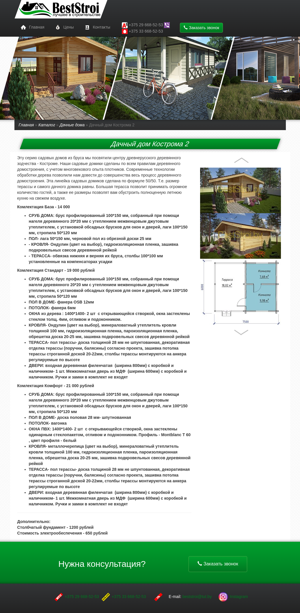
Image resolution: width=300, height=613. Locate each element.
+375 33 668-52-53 (142, 31)
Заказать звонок (201, 27)
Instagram (233, 596)
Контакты (96, 27)
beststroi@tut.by (197, 596)
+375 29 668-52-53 (82, 596)
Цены (63, 27)
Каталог (46, 125)
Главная (31, 27)
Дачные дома (72, 125)
